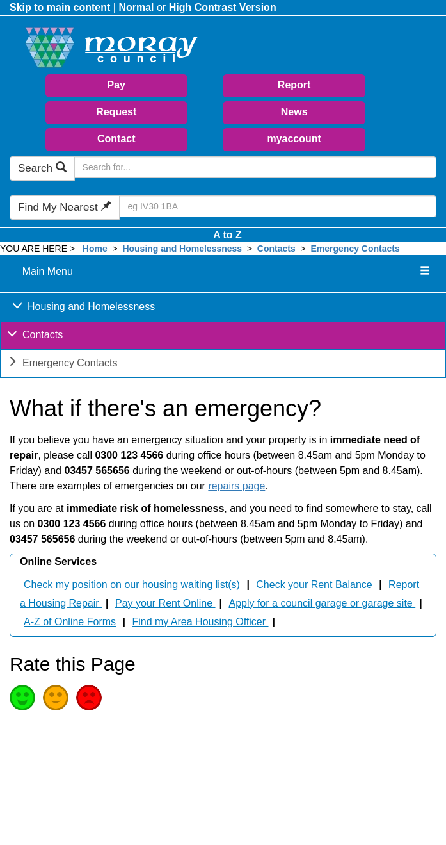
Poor (89, 697)
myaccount (294, 138)
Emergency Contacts (355, 248)
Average (55, 697)
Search (42, 168)
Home (95, 248)
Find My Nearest (64, 207)
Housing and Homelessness (182, 248)
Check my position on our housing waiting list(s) (133, 584)
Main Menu (47, 271)
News (294, 111)
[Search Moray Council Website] (255, 167)
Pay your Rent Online (165, 603)
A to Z (227, 234)
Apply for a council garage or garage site (321, 603)
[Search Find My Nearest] (277, 206)
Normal (136, 7)
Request (116, 111)
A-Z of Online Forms (70, 621)
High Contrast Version (222, 7)
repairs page (236, 485)
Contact (116, 138)
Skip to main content (60, 7)
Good (22, 697)
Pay (116, 84)
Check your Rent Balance (315, 584)
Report (294, 84)
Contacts (276, 248)
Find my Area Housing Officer (200, 621)
